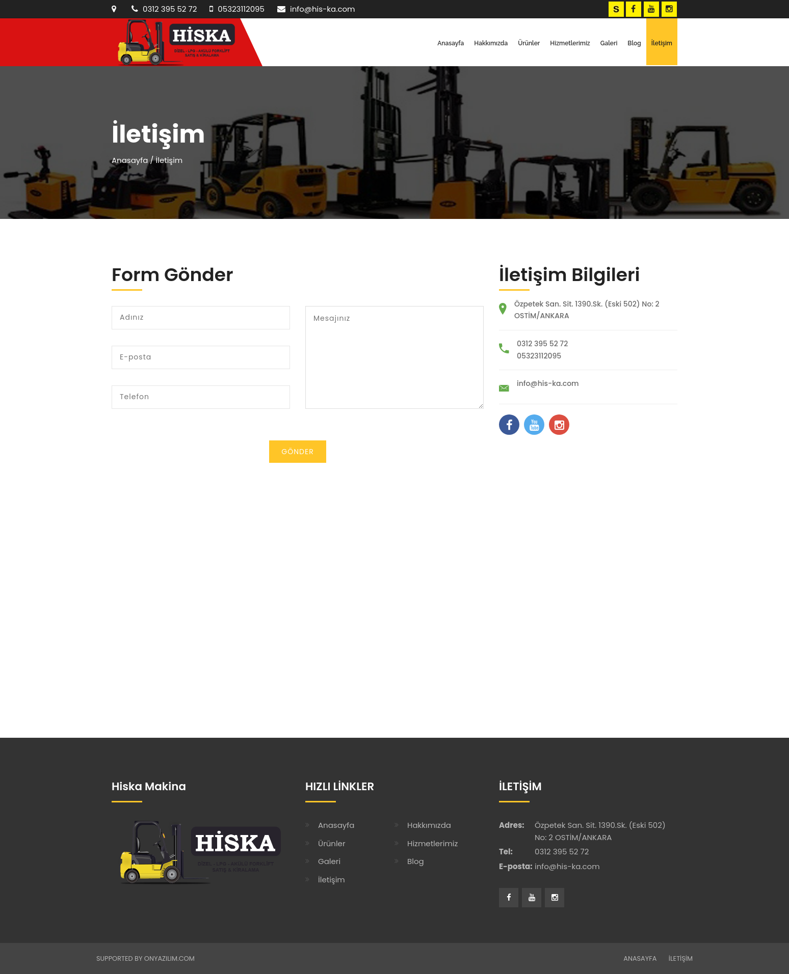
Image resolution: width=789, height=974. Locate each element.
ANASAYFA (639, 958)
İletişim (661, 43)
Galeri (609, 43)
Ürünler (529, 43)
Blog (634, 43)
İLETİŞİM (681, 958)
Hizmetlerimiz (570, 43)
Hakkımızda (491, 43)
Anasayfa (450, 43)
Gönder (297, 452)
